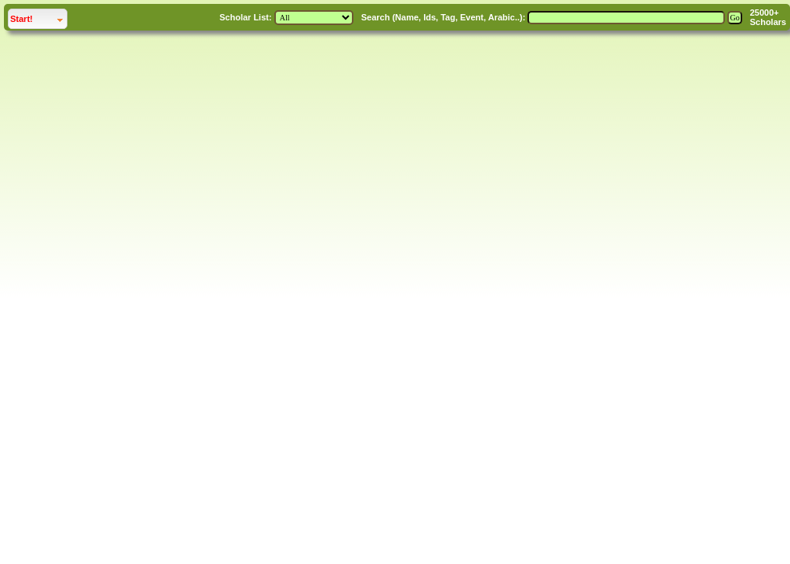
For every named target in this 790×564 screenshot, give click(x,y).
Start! (21, 19)
